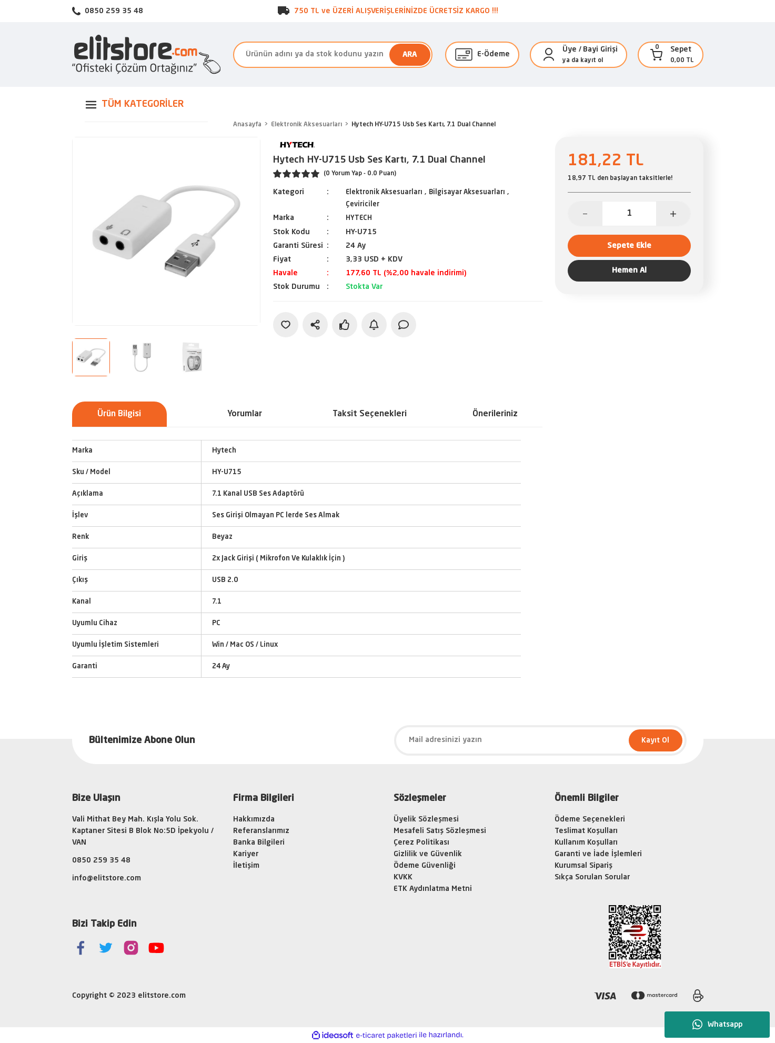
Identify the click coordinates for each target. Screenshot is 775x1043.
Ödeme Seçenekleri (590, 819)
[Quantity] (629, 214)
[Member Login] (548, 54)
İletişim (246, 865)
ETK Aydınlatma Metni (433, 888)
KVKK (403, 877)
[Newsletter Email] (540, 740)
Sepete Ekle (629, 247)
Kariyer (245, 854)
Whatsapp (717, 1024)
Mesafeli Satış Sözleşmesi (440, 831)
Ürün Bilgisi (119, 414)
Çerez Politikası (421, 842)
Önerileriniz (495, 414)
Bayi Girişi (600, 49)
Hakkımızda (254, 819)
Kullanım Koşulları (586, 842)
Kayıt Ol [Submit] (655, 740)
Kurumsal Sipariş (583, 865)
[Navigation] (146, 104)
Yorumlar (244, 414)
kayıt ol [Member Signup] (591, 60)
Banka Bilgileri (259, 842)
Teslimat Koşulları (586, 831)
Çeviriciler (363, 203)
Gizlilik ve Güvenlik (428, 854)
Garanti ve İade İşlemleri (598, 854)
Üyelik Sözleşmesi (426, 819)
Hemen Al (629, 277)
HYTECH (360, 217)
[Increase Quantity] (673, 214)
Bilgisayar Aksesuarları (475, 192)
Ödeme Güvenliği (425, 865)
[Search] (332, 55)
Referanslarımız (261, 831)
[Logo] (146, 54)
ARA (409, 54)
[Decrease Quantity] (585, 214)
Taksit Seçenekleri (370, 414)
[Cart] (656, 54)
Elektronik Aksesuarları (387, 192)
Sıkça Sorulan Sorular (592, 877)
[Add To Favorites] (285, 323)
